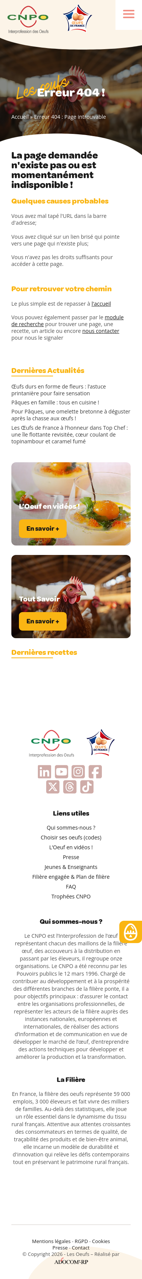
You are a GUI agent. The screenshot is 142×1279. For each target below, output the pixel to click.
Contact (81, 1247)
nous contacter (100, 330)
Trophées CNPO (71, 896)
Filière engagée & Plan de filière (70, 876)
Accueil (20, 116)
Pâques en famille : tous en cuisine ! (55, 402)
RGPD (81, 1241)
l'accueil (101, 303)
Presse (71, 857)
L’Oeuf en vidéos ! (71, 847)
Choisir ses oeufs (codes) (71, 837)
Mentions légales (51, 1241)
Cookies (101, 1241)
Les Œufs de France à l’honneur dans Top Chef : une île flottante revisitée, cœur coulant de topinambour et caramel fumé (69, 434)
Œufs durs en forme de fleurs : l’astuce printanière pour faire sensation (58, 390)
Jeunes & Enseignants (71, 866)
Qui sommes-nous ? (71, 827)
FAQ (71, 886)
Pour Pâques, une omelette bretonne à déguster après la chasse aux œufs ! (70, 415)
